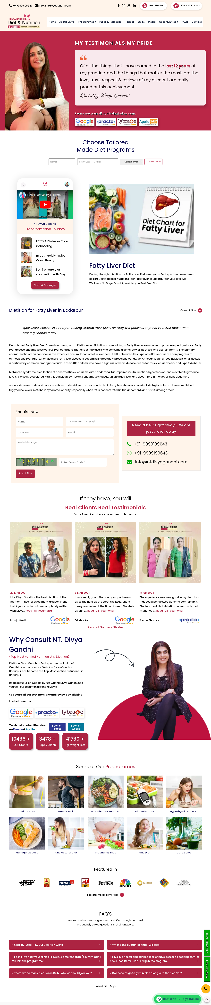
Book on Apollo (76, 727)
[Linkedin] (134, 6)
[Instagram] (123, 6)
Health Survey (207, 943)
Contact (197, 21)
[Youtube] (128, 6)
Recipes (129, 21)
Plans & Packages (110, 21)
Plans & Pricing (186, 5)
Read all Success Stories (105, 627)
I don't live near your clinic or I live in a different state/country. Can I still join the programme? (56, 959)
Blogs (141, 21)
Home (52, 21)
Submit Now (25, 473)
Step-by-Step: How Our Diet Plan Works (39, 945)
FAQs (184, 21)
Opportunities (168, 21)
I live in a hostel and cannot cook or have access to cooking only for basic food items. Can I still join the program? (154, 959)
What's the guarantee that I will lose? (136, 945)
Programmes (87, 21)
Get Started (153, 5)
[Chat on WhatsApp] (177, 999)
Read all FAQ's (105, 986)
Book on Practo (57, 727)
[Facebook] (119, 6)
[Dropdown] (131, 162)
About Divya (67, 21)
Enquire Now (207, 969)
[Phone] (202, 986)
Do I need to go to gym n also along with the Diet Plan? (147, 973)
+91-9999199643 (150, 444)
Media (152, 21)
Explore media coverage (105, 895)
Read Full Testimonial (38, 611)
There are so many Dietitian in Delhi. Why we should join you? (53, 973)
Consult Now (191, 310)
